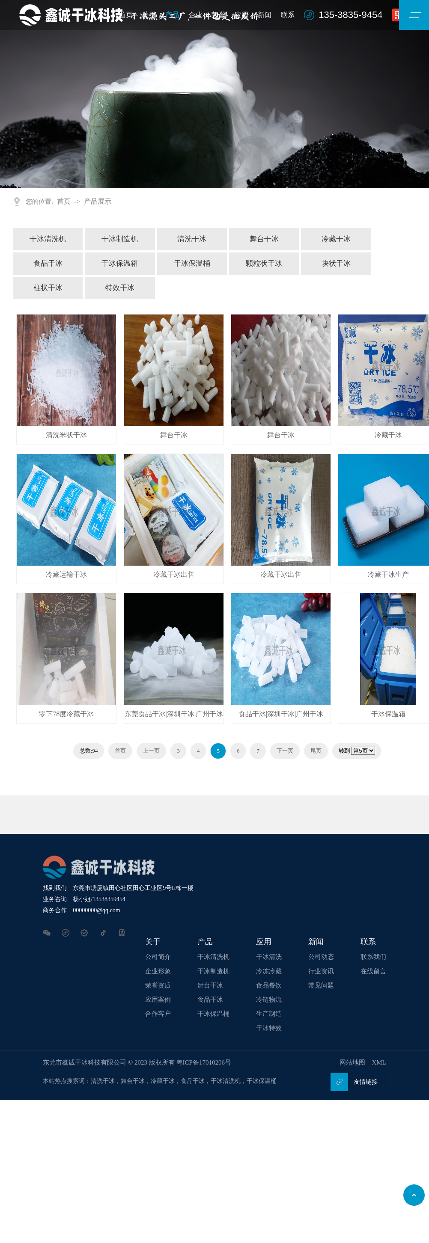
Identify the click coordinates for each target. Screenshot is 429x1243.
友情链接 (366, 1082)
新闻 (264, 14)
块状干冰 (336, 263)
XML (379, 1062)
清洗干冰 (191, 239)
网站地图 (352, 1062)
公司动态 (321, 956)
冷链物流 (269, 999)
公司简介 (158, 956)
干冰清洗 (269, 956)
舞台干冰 (264, 239)
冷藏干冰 (336, 239)
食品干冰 (48, 263)
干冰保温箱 (119, 263)
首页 (64, 201)
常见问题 (321, 985)
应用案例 (158, 999)
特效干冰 (119, 288)
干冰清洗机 (48, 239)
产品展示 (97, 201)
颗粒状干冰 (264, 263)
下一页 (285, 751)
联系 (288, 14)
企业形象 (158, 971)
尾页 (316, 751)
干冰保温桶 (192, 263)
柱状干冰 (48, 288)
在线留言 (373, 971)
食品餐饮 (269, 985)
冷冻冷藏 (269, 971)
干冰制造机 (119, 239)
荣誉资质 (158, 985)
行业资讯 (321, 971)
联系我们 (373, 956)
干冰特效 (269, 1028)
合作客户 (158, 1013)
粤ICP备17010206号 (203, 1062)
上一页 (151, 751)
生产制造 (269, 1013)
